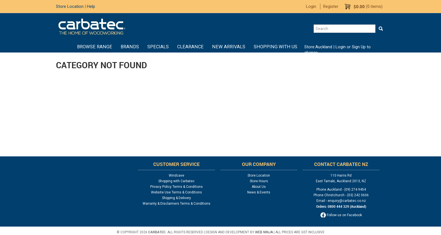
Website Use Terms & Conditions (176, 192)
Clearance (190, 46)
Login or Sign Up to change (337, 49)
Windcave (176, 175)
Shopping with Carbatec (176, 181)
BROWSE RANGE (94, 46)
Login (311, 6)
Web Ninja (264, 232)
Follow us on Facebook (341, 215)
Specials (158, 46)
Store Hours (259, 181)
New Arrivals (228, 46)
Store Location (70, 6)
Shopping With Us (275, 46)
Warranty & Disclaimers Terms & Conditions (176, 204)
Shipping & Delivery (176, 198)
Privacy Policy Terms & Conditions (176, 187)
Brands (130, 46)
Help (91, 6)
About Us (259, 187)
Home (68, 47)
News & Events (258, 192)
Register (330, 6)
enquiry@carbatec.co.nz (347, 201)
